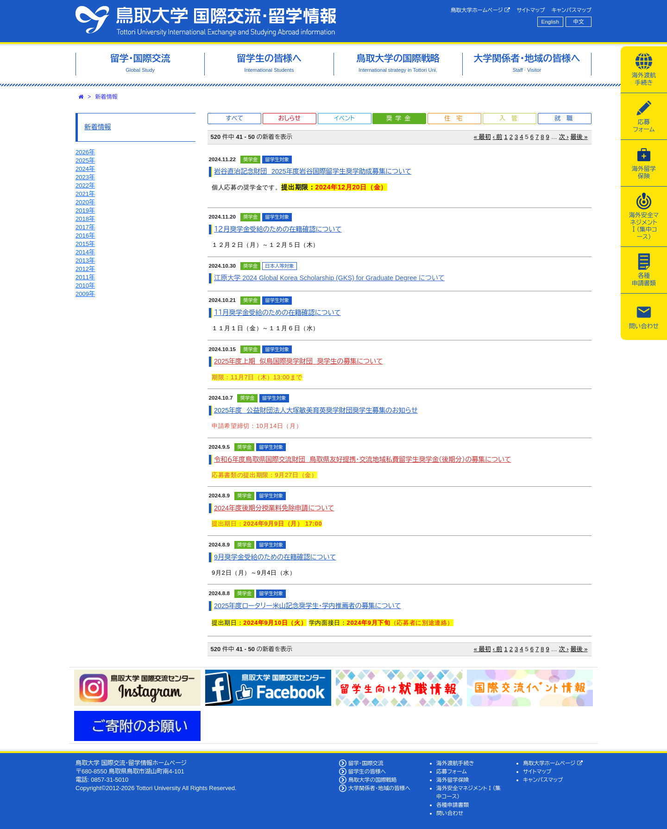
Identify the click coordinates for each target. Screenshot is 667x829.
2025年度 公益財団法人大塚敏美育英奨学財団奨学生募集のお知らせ (316, 410)
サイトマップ (530, 10)
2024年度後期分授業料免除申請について (274, 508)
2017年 (85, 227)
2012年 (85, 268)
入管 (511, 118)
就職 (566, 118)
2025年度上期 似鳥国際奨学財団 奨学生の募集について (298, 361)
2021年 (85, 193)
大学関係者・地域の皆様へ (379, 788)
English (550, 22)
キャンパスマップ (571, 10)
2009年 (85, 293)
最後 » (579, 136)
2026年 (85, 152)
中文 (578, 22)
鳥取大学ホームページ (480, 10)
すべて (234, 118)
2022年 (85, 185)
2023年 (85, 177)
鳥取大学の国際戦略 (372, 780)
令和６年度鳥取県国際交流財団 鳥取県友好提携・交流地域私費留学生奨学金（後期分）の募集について (362, 459)
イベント (344, 118)
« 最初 (482, 136)
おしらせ (289, 118)
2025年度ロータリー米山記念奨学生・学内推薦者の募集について (307, 605)
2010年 (85, 285)
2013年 (85, 260)
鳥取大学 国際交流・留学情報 (206, 21)
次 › (564, 136)
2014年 (85, 252)
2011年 (85, 277)
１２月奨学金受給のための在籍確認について (278, 229)
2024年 (85, 168)
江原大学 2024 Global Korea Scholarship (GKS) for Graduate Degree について (329, 278)
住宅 (456, 118)
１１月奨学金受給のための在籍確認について (277, 312)
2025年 (85, 160)
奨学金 (400, 118)
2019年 (85, 210)
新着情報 (106, 97)
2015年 (85, 243)
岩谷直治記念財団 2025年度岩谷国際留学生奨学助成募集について (312, 171)
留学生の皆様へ (367, 771)
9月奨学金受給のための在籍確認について (275, 557)
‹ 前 (498, 136)
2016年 (85, 235)
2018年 (85, 218)
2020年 (85, 202)
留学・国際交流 (366, 763)
